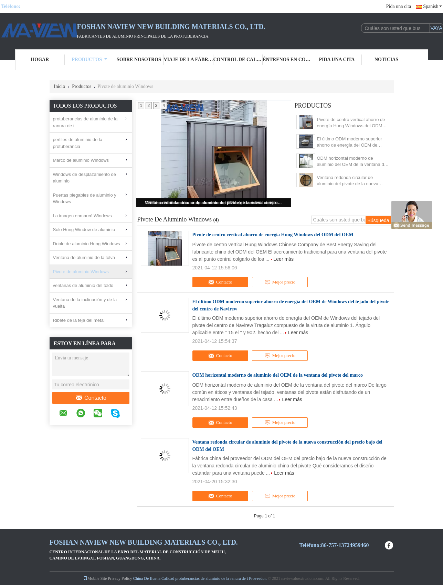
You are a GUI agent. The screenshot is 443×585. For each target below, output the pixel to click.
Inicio (59, 86)
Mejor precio (280, 282)
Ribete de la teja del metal (79, 320)
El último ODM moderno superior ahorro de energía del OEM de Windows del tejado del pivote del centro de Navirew (350, 142)
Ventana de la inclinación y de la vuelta (85, 303)
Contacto (90, 398)
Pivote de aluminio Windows (81, 271)
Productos (89, 59)
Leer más (284, 259)
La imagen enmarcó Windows (82, 215)
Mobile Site (95, 578)
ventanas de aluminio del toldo (83, 285)
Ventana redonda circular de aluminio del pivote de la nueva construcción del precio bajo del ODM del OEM (214, 202)
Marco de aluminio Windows (81, 160)
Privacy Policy (120, 578)
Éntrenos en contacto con (287, 59)
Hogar (40, 59)
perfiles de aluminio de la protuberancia (78, 143)
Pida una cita (398, 6)
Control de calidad (238, 59)
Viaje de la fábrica (188, 59)
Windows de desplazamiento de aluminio (84, 178)
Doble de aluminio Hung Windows (86, 243)
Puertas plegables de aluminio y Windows (84, 198)
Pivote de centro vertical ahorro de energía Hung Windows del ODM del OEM (351, 123)
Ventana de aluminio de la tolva (84, 257)
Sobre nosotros (139, 59)
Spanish (432, 6)
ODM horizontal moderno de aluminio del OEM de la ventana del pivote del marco (352, 162)
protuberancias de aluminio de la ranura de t (85, 122)
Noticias (386, 59)
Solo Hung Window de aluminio (84, 229)
